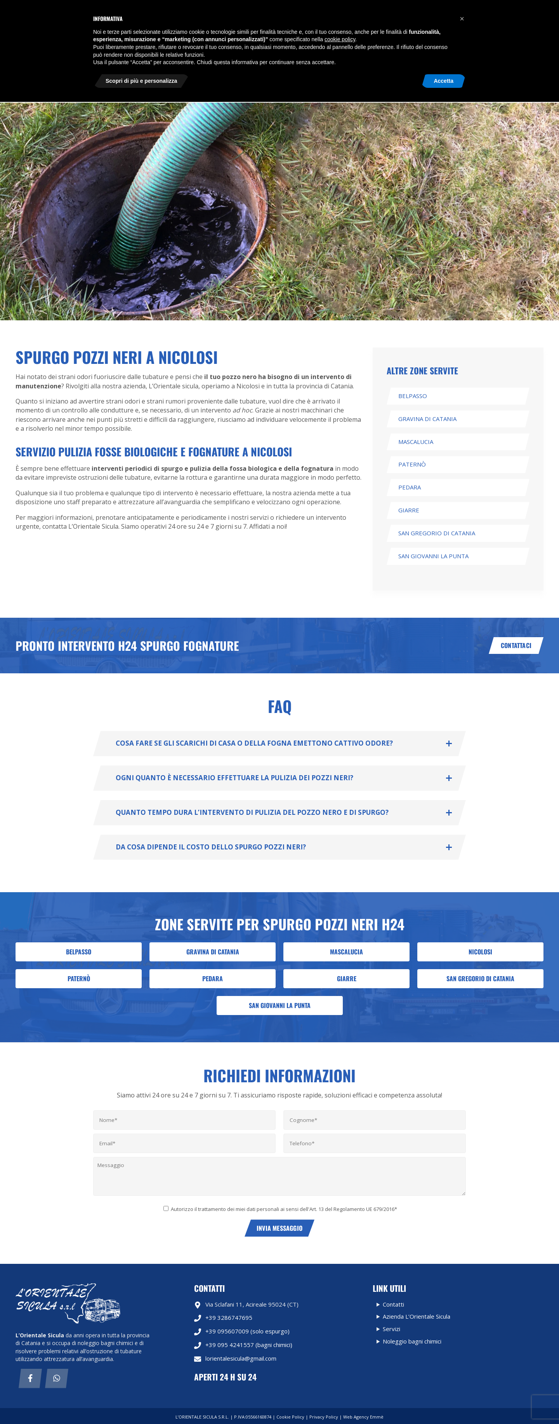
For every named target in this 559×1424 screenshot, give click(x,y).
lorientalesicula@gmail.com (409, 66)
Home (126, 38)
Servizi (164, 38)
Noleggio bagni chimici (226, 38)
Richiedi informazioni (507, 8)
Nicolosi (480, 951)
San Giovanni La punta (433, 556)
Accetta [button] (443, 1403)
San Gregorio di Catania (436, 533)
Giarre (408, 510)
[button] (462, 1341)
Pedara (409, 487)
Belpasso (412, 396)
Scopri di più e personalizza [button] (141, 1403)
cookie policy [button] (340, 1361)
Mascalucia (415, 442)
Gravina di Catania (427, 419)
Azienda (291, 38)
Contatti (130, 81)
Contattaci (516, 645)
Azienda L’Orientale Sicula (416, 1316)
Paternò (412, 464)
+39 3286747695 (223, 1318)
